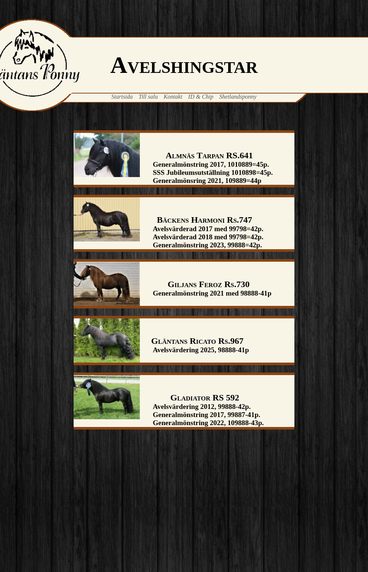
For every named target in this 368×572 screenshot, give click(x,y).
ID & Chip (200, 96)
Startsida (122, 96)
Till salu (148, 96)
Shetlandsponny (237, 96)
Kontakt (173, 96)
